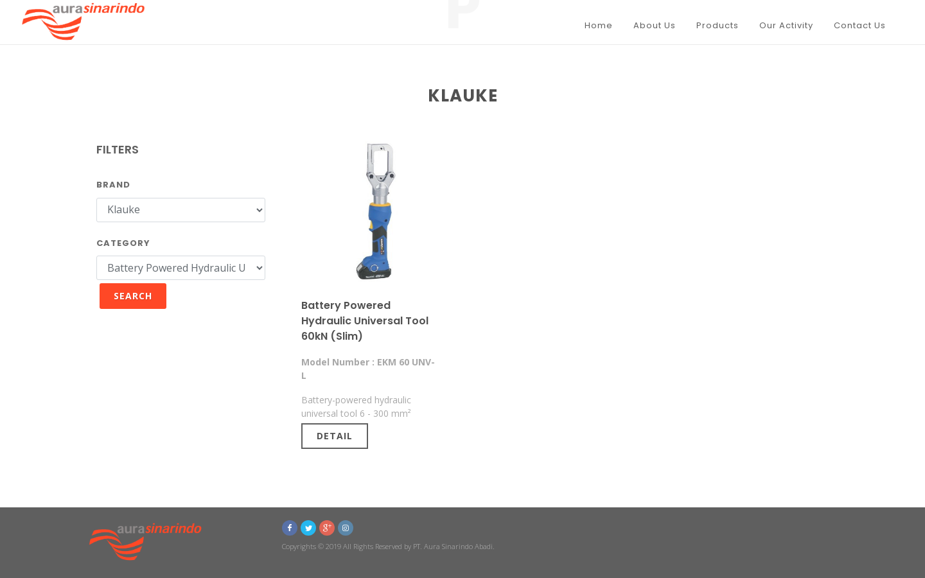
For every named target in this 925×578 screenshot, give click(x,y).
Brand (113, 185)
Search (133, 296)
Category (123, 243)
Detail (335, 436)
